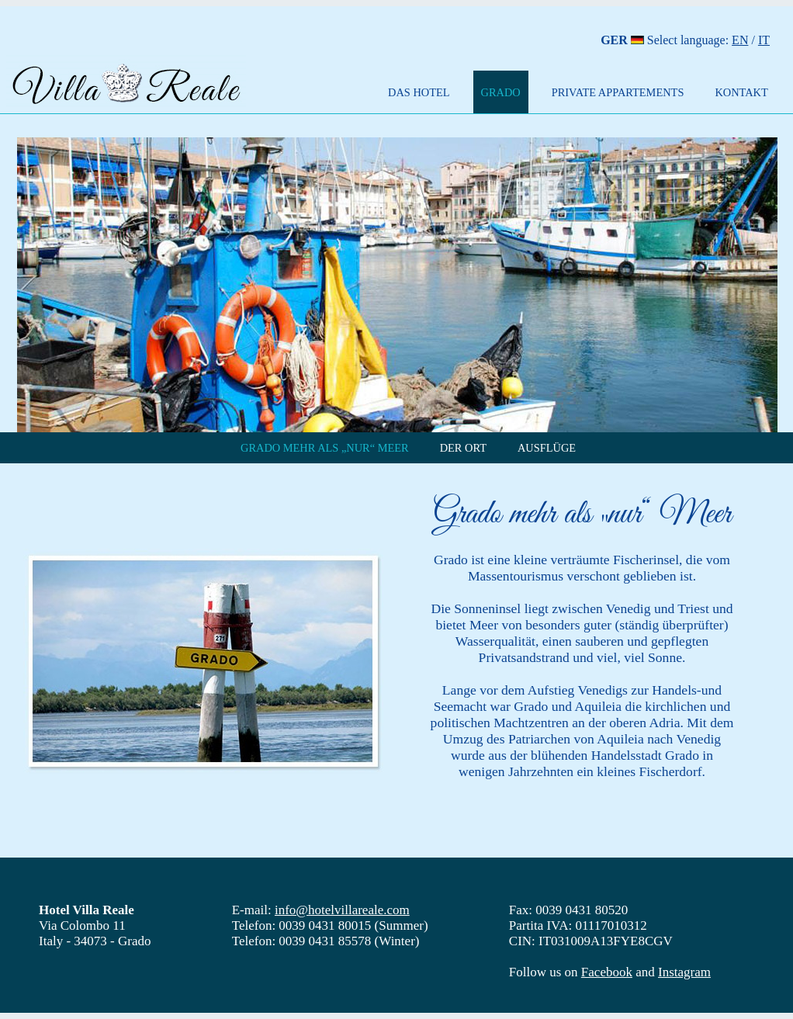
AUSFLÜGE (547, 448)
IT (764, 40)
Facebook (606, 972)
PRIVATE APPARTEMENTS (618, 92)
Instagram (684, 972)
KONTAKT (741, 92)
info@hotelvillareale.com (342, 910)
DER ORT (463, 448)
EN (740, 40)
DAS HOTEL (419, 92)
